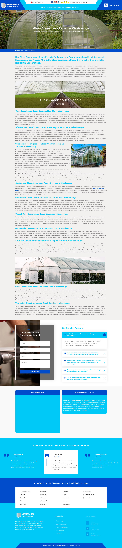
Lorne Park (66, 498)
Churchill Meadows (25, 491)
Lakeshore (44, 504)
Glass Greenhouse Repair (27, 50)
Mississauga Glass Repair (61, 545)
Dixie (21, 501)
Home (43, 7)
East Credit (23, 504)
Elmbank (43, 491)
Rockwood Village (90, 494)
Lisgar (65, 494)
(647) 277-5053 (114, 5)
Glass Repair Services (53, 7)
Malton (65, 501)
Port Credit (88, 491)
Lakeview (65, 491)
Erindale (43, 498)
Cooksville (23, 498)
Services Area (66, 7)
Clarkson (22, 494)
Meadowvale (66, 504)
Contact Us (75, 7)
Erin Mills (44, 494)
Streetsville (88, 498)
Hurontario (44, 501)
